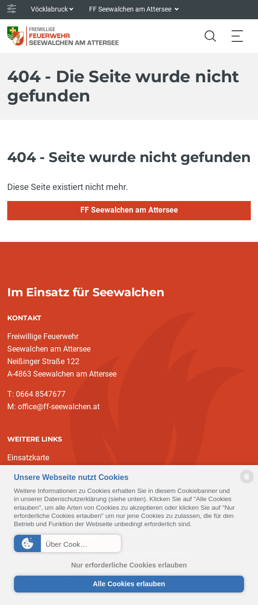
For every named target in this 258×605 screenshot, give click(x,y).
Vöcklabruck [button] (49, 9)
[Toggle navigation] (237, 35)
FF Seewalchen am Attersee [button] (131, 9)
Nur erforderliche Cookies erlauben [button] (129, 565)
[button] (67, 543)
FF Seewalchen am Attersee (129, 209)
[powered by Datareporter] (247, 482)
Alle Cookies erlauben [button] (129, 584)
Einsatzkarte (28, 457)
